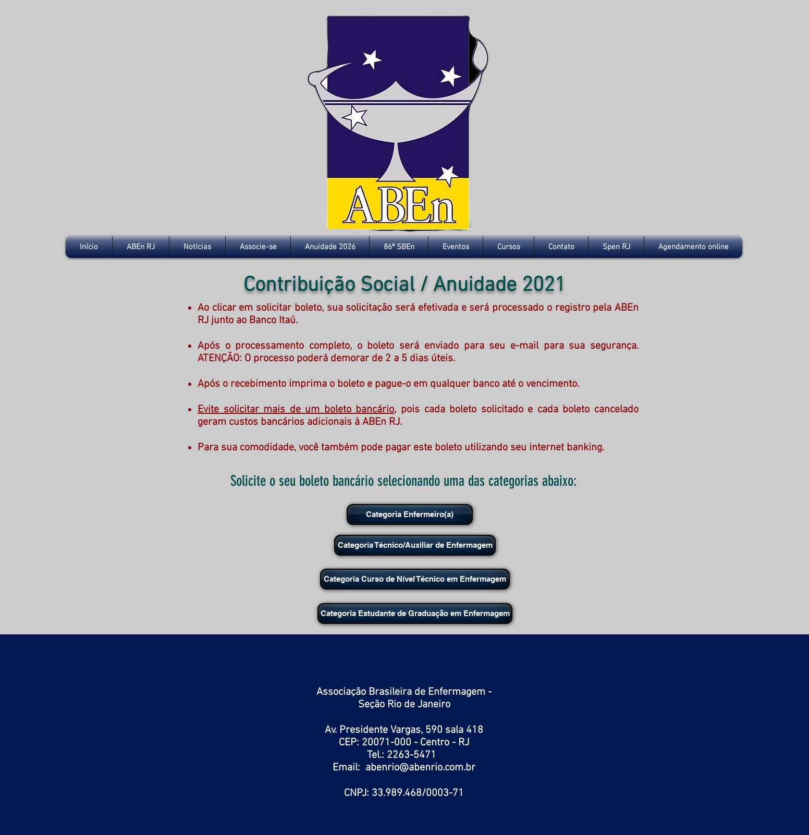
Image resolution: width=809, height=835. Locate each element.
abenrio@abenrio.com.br (420, 768)
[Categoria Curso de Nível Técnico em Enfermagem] (415, 579)
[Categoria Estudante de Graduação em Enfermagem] (414, 613)
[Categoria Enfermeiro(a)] (410, 514)
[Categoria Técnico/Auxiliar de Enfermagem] (415, 545)
